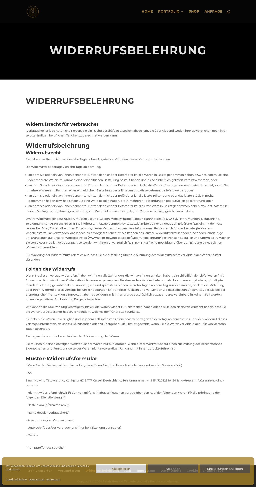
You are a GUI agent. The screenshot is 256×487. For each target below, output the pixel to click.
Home (147, 11)
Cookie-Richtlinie (16, 479)
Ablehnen (173, 469)
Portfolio (169, 11)
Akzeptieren (121, 469)
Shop (194, 11)
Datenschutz (36, 479)
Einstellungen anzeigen (225, 469)
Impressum (53, 479)
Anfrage (213, 11)
